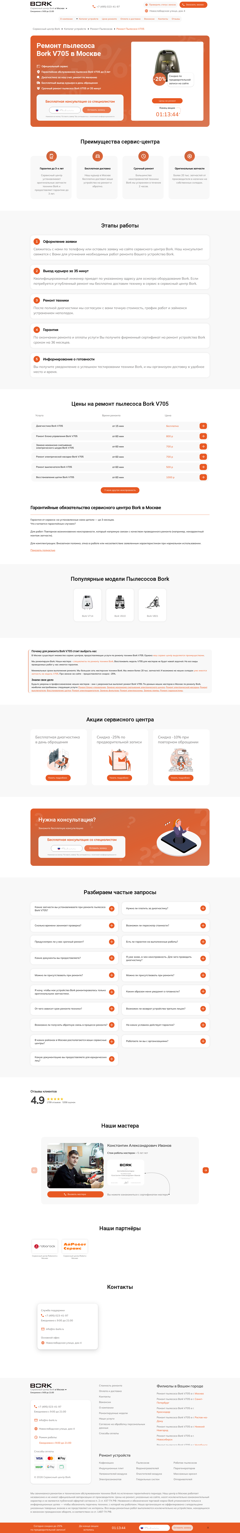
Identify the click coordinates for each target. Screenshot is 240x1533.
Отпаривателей (183, 1479)
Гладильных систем (147, 1479)
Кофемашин (106, 1462)
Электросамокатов (110, 1479)
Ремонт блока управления (92, 687)
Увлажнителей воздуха (113, 1473)
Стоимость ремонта (110, 1385)
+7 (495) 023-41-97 (108, 6)
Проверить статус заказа (160, 4)
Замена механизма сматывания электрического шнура (136, 687)
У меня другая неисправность (120, 490)
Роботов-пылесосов (185, 1462)
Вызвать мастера (75, 1194)
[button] (206, 1170)
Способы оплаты (109, 1433)
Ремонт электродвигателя (85, 690)
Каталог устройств (88, 18)
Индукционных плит (111, 1468)
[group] (44, 1249)
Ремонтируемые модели (113, 1413)
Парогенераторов (184, 1468)
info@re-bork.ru (52, 1329)
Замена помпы (151, 690)
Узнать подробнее (57, 777)
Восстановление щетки (59, 690)
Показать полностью (42, 550)
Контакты (163, 18)
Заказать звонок (193, 4)
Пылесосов (142, 1462)
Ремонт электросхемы (131, 690)
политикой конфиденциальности (102, 116)
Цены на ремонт (167, 100)
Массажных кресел (185, 1473)
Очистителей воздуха (149, 1473)
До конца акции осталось (88, 1527)
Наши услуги (106, 1418)
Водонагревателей (147, 1468)
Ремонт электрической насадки (182, 687)
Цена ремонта (109, 18)
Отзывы (176, 18)
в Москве (61, 8)
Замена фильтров (109, 690)
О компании (66, 18)
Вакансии (149, 18)
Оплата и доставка (130, 18)
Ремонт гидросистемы (171, 690)
